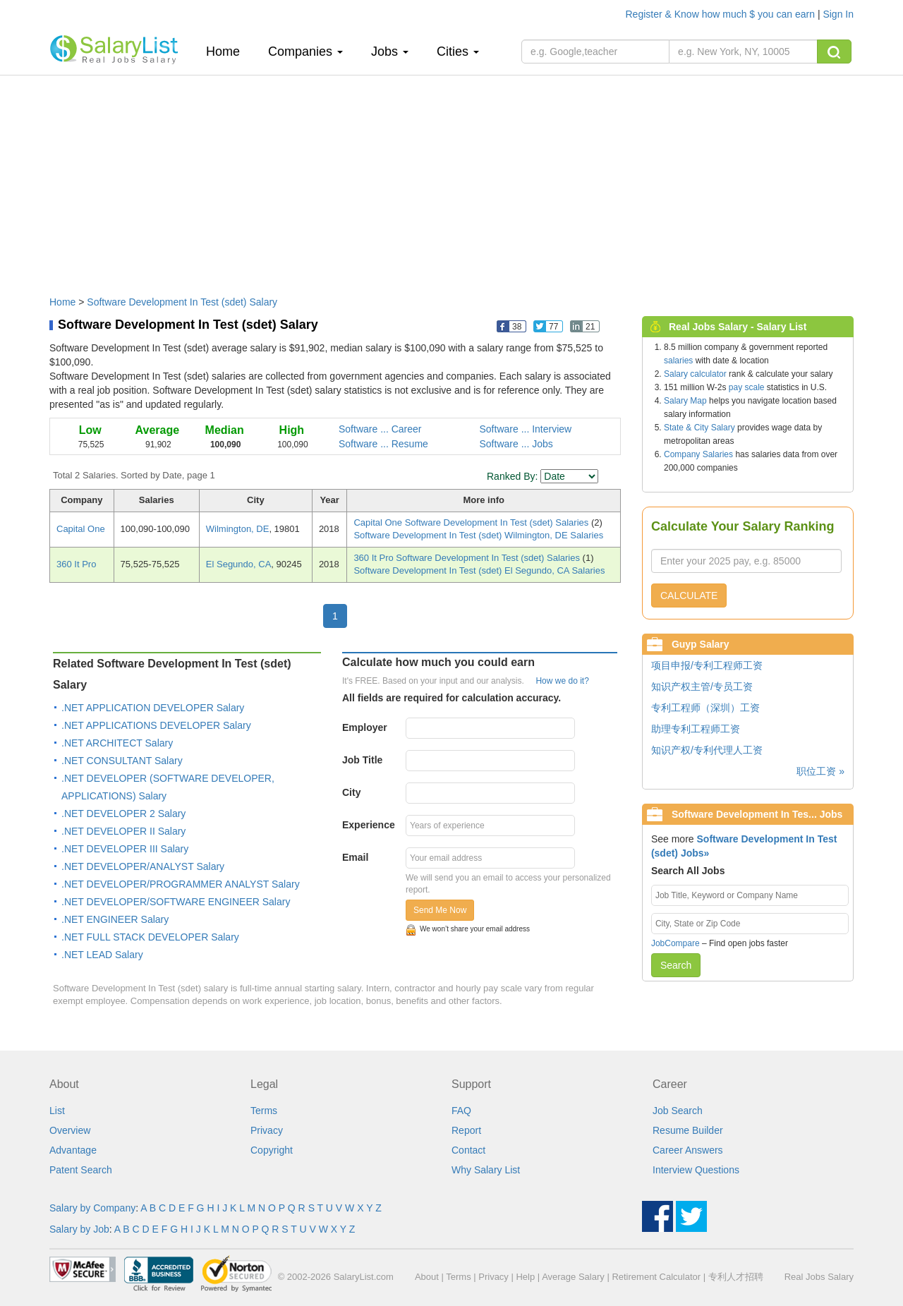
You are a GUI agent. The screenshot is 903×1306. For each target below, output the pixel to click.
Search (675, 965)
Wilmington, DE (237, 529)
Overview (69, 1130)
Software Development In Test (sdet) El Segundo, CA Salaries (479, 570)
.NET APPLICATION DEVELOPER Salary (152, 707)
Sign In (838, 14)
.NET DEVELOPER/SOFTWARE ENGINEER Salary (175, 901)
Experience (368, 824)
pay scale (747, 387)
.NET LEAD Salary (102, 954)
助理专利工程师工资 (695, 728)
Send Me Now (439, 910)
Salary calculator (695, 374)
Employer (364, 727)
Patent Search (80, 1169)
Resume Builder (688, 1130)
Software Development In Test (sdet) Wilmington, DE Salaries (478, 535)
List (57, 1110)
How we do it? (561, 681)
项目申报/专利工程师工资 (707, 665)
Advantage (73, 1150)
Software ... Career (380, 429)
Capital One (80, 529)
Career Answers (688, 1150)
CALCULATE (688, 595)
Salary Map (685, 401)
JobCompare (675, 943)
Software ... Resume (383, 443)
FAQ (461, 1110)
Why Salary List (486, 1169)
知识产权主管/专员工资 (702, 686)
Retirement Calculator (656, 1276)
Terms (263, 1110)
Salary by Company (92, 1208)
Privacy (266, 1130)
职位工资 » (820, 771)
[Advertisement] (451, 178)
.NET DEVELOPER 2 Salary (123, 813)
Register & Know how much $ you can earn (722, 14)
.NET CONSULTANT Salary (122, 760)
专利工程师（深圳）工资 (705, 707)
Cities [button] (458, 51)
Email (355, 857)
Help (525, 1276)
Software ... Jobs (516, 443)
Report (466, 1130)
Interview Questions (696, 1169)
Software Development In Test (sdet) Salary (182, 302)
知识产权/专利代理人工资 (707, 750)
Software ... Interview (526, 429)
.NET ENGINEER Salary (115, 919)
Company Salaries (698, 454)
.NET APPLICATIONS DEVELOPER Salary (156, 725)
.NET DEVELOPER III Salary (124, 848)
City (351, 792)
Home (228, 51)
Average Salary (573, 1276)
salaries (678, 360)
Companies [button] (305, 51)
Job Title (362, 760)
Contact (468, 1150)
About (427, 1276)
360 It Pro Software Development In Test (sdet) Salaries (467, 557)
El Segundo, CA (239, 564)
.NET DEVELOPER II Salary (123, 831)
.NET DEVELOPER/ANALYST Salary (142, 866)
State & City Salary (699, 428)
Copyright (271, 1150)
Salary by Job (79, 1229)
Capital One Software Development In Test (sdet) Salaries (471, 522)
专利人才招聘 (735, 1276)
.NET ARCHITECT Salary (117, 743)
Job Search (678, 1110)
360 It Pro (76, 564)
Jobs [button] (389, 51)
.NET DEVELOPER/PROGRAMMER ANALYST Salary (180, 884)
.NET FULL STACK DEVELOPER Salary (150, 937)
